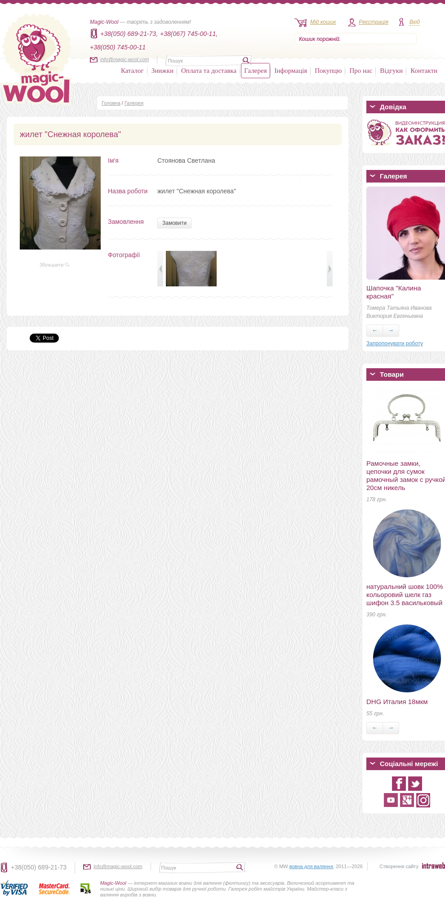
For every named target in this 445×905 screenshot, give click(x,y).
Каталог (132, 70)
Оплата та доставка (208, 70)
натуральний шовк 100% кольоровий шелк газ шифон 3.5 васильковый (404, 594)
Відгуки (391, 70)
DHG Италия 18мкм (397, 701)
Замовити (174, 223)
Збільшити (55, 264)
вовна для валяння (311, 866)
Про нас (360, 70)
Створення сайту (398, 866)
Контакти (423, 70)
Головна (111, 103)
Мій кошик (323, 22)
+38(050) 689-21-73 (39, 867)
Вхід (414, 22)
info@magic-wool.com (124, 59)
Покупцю (328, 70)
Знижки (162, 70)
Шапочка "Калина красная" (393, 292)
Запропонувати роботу (394, 343)
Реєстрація (373, 22)
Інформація (291, 70)
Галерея (255, 70)
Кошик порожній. (320, 39)
